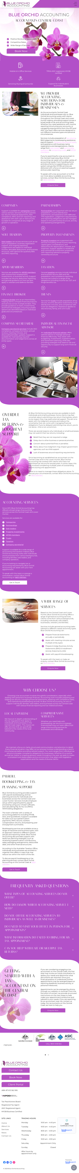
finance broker (9, 326)
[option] (32, 1037)
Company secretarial (15, 545)
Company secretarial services (14, 355)
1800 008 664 (48, 180)
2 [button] (48, 1055)
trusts (63, 150)
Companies (11, 522)
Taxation (9, 541)
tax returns (71, 138)
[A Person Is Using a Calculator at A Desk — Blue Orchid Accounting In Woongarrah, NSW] (59, 518)
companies (56, 150)
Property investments (15, 532)
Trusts (8, 538)
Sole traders (7, 271)
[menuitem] (11, 1123)
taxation (51, 297)
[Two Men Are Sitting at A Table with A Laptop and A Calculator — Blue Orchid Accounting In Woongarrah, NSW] (59, 792)
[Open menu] (75, 4)
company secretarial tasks (65, 142)
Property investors (49, 270)
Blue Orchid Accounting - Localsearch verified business (67, 1125)
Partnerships (46, 220)
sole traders (55, 148)
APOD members (29, 297)
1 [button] (45, 1055)
